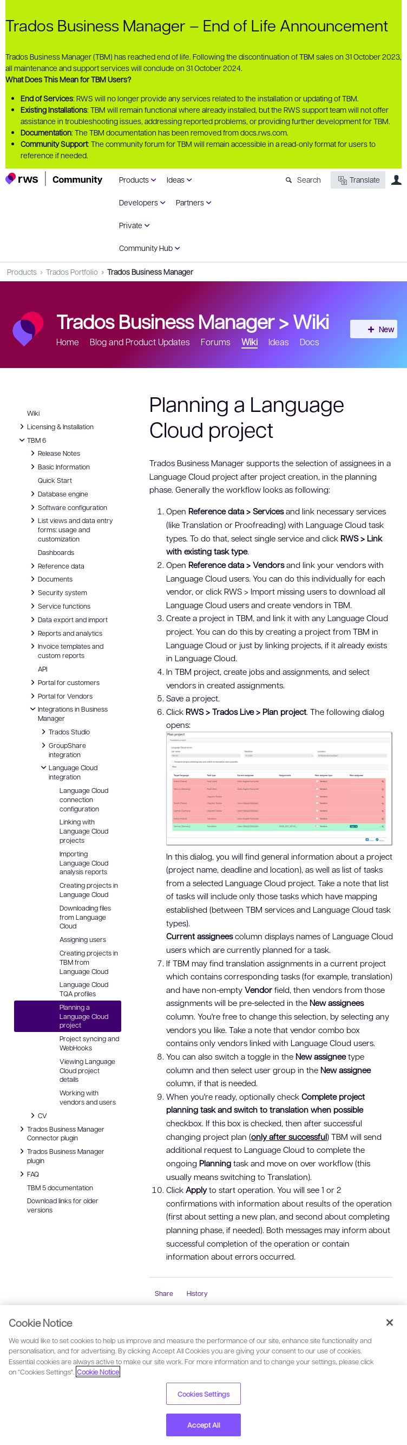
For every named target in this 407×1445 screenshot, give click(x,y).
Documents (50, 578)
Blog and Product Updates (140, 341)
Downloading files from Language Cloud (85, 917)
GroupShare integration (62, 749)
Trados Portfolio (72, 271)
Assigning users (83, 939)
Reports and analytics (64, 633)
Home (67, 341)
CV (39, 1115)
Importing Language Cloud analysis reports (84, 862)
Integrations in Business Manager (67, 713)
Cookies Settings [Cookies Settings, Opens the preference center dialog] (203, 1393)
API (42, 669)
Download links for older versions (63, 1205)
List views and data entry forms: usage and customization (70, 529)
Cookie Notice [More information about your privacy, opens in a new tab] (98, 1371)
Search (309, 179)
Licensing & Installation (55, 426)
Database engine (57, 493)
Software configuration (67, 507)
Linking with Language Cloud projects (84, 830)
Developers (138, 202)
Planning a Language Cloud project (84, 1016)
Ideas (176, 179)
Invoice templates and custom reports (65, 650)
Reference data (55, 565)
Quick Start (55, 480)
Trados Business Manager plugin (60, 1155)
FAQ (29, 1174)
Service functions (58, 606)
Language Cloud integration (67, 771)
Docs (309, 341)
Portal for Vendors (60, 696)
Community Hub (146, 248)
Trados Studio (64, 731)
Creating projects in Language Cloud (89, 890)
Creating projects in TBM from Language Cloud (89, 962)
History (197, 1293)
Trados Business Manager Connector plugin (60, 1133)
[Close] (390, 1322)
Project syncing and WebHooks (89, 1043)
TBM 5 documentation (60, 1187)
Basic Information (58, 466)
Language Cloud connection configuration (84, 799)
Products (134, 179)
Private (130, 225)
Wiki (311, 320)
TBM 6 (31, 440)
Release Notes (53, 453)
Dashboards (56, 552)
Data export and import (67, 619)
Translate (358, 180)
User (396, 180)
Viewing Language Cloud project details (87, 1070)
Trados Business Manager (150, 271)
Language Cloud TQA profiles (84, 989)
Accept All (203, 1424)
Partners (190, 202)
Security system (57, 592)
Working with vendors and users (88, 1097)
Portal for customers (63, 682)
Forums (216, 341)
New (377, 329)
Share (164, 1293)
